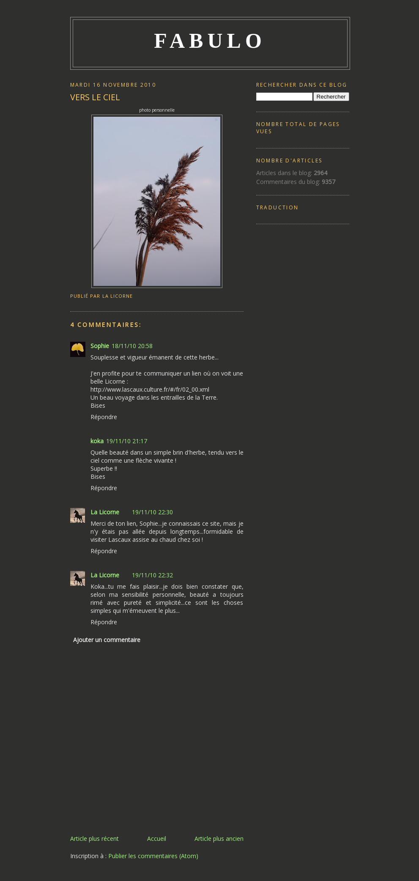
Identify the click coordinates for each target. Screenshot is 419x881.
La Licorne (104, 512)
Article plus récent (94, 838)
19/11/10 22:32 (152, 575)
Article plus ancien (219, 838)
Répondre (103, 417)
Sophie (99, 346)
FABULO (210, 40)
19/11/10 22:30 (152, 512)
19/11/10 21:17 (126, 441)
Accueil (156, 838)
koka (97, 441)
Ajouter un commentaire (106, 640)
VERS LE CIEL (95, 97)
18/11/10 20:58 (132, 346)
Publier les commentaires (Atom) (153, 856)
